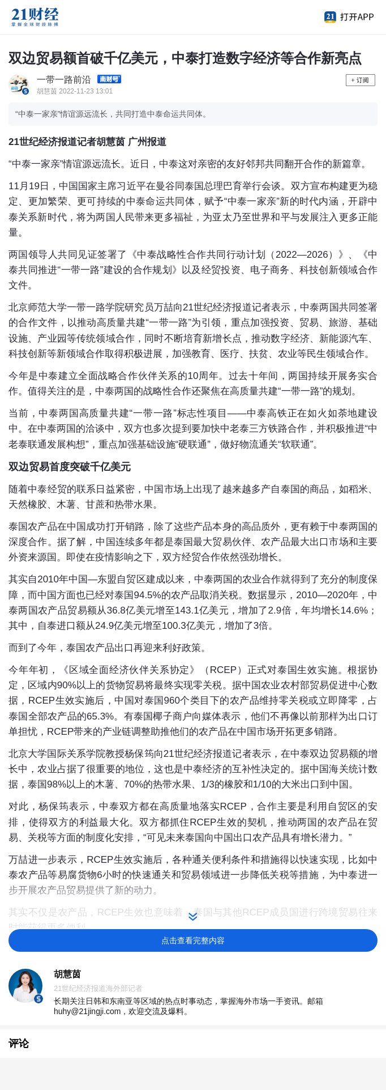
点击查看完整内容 (193, 940)
